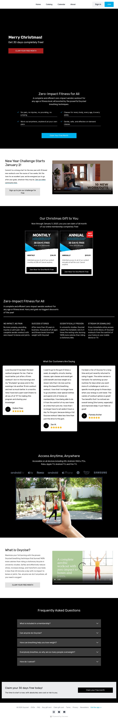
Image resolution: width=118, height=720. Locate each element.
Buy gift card (46, 707)
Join (109, 4)
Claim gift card (59, 707)
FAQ (38, 707)
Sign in (98, 4)
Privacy (75, 707)
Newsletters (84, 707)
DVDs (33, 707)
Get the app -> (95, 707)
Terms (68, 707)
